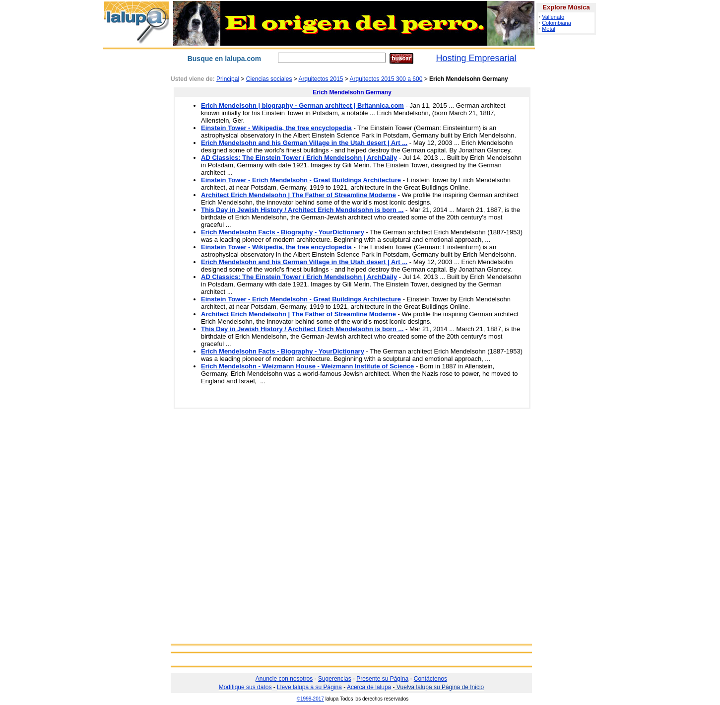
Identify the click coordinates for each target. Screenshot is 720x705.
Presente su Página (382, 678)
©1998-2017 (310, 699)
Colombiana (556, 23)
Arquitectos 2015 (320, 78)
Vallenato (553, 17)
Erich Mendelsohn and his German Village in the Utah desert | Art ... (304, 142)
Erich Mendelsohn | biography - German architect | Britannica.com (302, 105)
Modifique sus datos (245, 687)
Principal (227, 78)
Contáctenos (430, 678)
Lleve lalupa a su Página (309, 687)
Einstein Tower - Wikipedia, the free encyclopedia (276, 128)
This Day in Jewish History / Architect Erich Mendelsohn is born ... (302, 209)
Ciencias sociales (269, 78)
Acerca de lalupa (369, 687)
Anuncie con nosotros (284, 678)
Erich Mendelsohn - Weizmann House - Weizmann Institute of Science (307, 366)
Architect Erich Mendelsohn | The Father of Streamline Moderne (298, 195)
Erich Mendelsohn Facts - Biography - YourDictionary (282, 232)
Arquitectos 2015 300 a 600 (386, 78)
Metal (548, 29)
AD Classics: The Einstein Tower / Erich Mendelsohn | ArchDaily (299, 157)
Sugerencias (334, 678)
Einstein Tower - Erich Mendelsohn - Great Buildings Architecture (301, 180)
